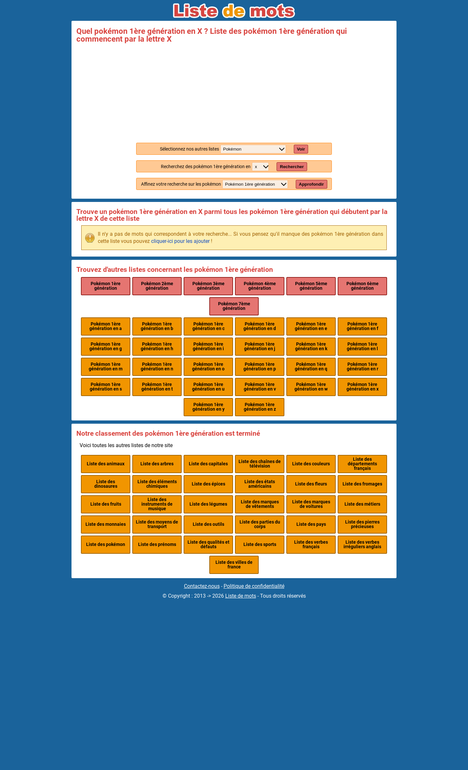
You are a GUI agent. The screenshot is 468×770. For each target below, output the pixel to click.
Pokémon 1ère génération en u (208, 387)
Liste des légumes (208, 504)
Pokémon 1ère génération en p (259, 367)
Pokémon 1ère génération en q (311, 367)
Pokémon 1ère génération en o (208, 367)
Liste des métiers (362, 504)
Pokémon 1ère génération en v (260, 387)
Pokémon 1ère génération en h (157, 346)
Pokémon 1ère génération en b (157, 326)
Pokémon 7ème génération (234, 306)
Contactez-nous (202, 586)
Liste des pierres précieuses (362, 524)
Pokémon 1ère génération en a (105, 326)
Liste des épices (208, 484)
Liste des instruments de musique (157, 504)
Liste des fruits (105, 504)
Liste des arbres (157, 464)
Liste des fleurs (311, 484)
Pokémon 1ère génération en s (106, 387)
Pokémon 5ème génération (311, 286)
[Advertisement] (234, 91)
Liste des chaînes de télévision (260, 464)
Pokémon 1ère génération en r (362, 367)
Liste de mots (240, 596)
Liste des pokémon (105, 544)
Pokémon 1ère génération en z (260, 407)
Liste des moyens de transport (157, 524)
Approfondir (311, 184)
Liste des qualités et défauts (208, 544)
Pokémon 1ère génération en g (105, 346)
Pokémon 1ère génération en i (208, 346)
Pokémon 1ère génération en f (362, 326)
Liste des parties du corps (260, 524)
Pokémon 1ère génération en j (259, 346)
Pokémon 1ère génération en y (208, 407)
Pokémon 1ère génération (106, 286)
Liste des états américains (259, 484)
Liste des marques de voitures (311, 504)
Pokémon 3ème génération (208, 286)
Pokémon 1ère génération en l (362, 346)
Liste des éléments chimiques (157, 484)
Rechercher (292, 166)
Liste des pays (311, 524)
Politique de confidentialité (254, 586)
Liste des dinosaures (105, 484)
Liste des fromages (362, 484)
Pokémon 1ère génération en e (311, 326)
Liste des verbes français (311, 544)
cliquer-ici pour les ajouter (180, 241)
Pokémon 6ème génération (362, 286)
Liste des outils (208, 524)
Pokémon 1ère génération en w (311, 387)
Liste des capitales (208, 464)
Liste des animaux (105, 464)
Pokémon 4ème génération (260, 286)
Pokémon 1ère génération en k (311, 346)
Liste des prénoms (157, 544)
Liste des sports (259, 544)
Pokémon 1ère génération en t (157, 387)
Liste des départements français (362, 464)
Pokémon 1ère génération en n (157, 367)
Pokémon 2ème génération (157, 286)
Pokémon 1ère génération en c (208, 326)
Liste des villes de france (234, 565)
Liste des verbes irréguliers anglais (362, 544)
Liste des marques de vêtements (260, 504)
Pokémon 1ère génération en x (362, 387)
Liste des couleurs (311, 464)
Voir (301, 149)
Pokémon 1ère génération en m (106, 367)
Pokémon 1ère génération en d (259, 326)
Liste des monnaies (105, 524)
